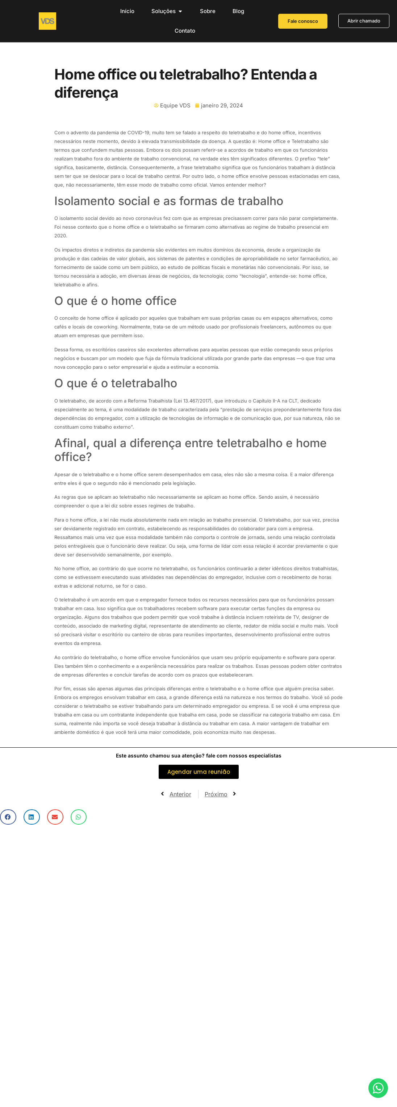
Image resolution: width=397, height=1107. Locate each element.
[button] (8, 817)
